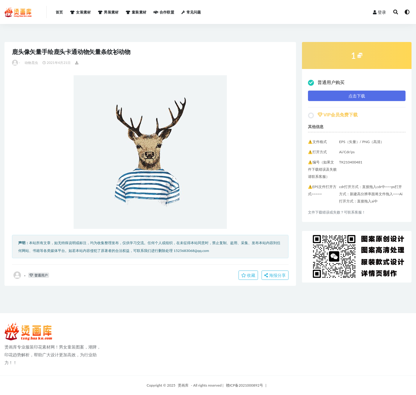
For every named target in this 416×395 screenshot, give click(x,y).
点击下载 (356, 95)
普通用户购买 (326, 82)
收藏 (248, 275)
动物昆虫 (31, 62)
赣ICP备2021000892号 (244, 385)
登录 (379, 12)
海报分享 (275, 275)
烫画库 (183, 385)
